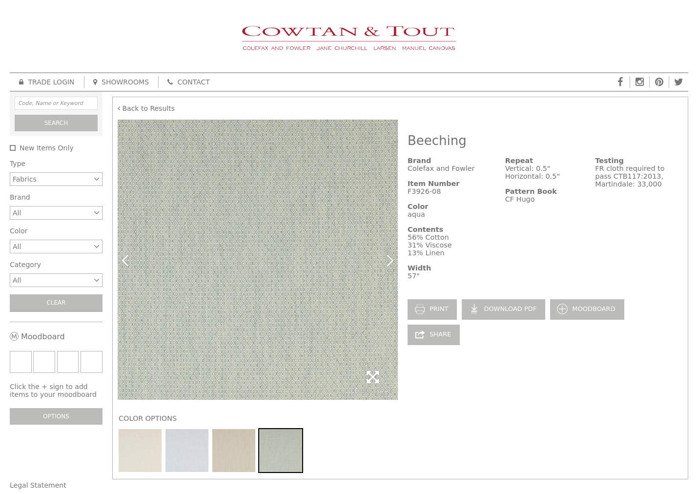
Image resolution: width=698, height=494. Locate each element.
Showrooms (121, 82)
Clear (55, 302)
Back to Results (146, 108)
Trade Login (47, 82)
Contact (188, 82)
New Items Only (47, 148)
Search (56, 123)
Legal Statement (38, 485)
